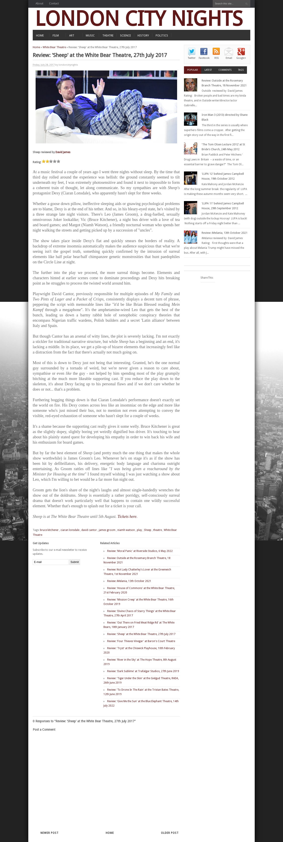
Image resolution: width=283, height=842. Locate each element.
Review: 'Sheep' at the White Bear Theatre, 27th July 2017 (141, 634)
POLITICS (162, 35)
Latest (208, 69)
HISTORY (143, 35)
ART (71, 35)
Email (229, 58)
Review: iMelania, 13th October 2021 (129, 581)
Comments (224, 69)
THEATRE (107, 35)
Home (36, 47)
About (39, 3)
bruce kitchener (49, 530)
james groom (107, 530)
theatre (157, 530)
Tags (241, 69)
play (139, 530)
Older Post (170, 832)
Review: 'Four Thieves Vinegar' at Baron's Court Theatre (141, 641)
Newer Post (49, 832)
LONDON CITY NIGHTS (139, 19)
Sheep (147, 530)
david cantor (89, 530)
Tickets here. (127, 516)
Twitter (191, 58)
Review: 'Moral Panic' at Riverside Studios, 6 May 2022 (140, 551)
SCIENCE (125, 35)
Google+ (241, 58)
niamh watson (126, 530)
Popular (192, 69)
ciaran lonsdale (70, 530)
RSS (216, 58)
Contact (54, 3)
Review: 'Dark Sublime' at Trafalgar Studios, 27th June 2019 (143, 671)
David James (62, 152)
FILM (56, 35)
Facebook (204, 58)
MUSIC (90, 35)
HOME (40, 35)
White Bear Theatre (54, 47)
